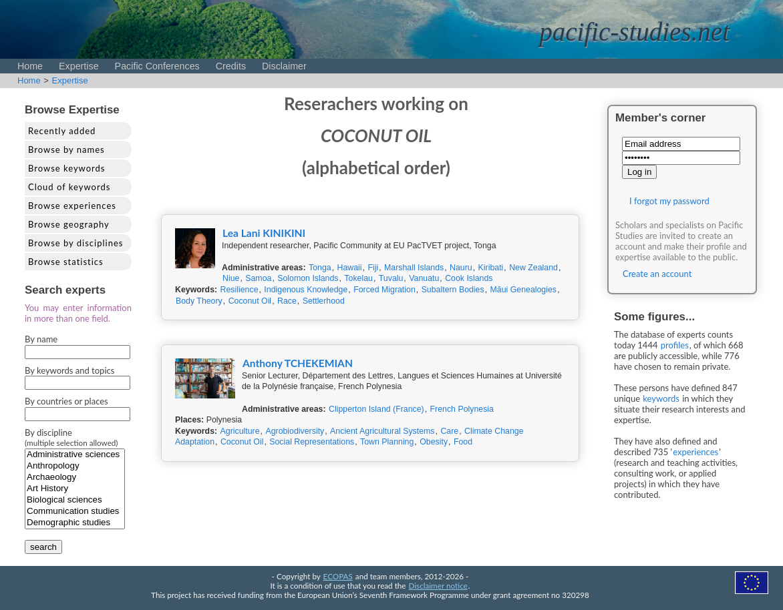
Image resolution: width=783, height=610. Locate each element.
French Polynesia (462, 409)
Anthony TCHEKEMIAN (298, 363)
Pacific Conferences (157, 66)
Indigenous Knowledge (305, 289)
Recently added (62, 130)
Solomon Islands (307, 278)
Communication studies (74, 511)
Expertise (79, 66)
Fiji (372, 267)
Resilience (239, 289)
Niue (230, 278)
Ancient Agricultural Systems (382, 431)
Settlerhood (324, 301)
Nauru (461, 267)
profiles (675, 345)
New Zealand (533, 267)
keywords (661, 398)
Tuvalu (391, 278)
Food (463, 441)
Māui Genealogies (523, 289)
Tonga (320, 267)
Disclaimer (284, 66)
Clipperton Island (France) (376, 409)
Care (449, 431)
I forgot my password (669, 201)
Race (287, 301)
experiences (695, 451)
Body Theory (199, 301)
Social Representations (311, 441)
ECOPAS (338, 576)
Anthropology (74, 466)
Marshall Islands (414, 267)
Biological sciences (74, 500)
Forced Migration (384, 289)
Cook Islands (468, 278)
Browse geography (69, 224)
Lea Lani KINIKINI (263, 233)
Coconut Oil (250, 301)
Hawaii (349, 267)
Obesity (434, 441)
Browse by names (66, 149)
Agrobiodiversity (294, 431)
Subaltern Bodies (453, 289)
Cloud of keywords (69, 187)
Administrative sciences (74, 455)
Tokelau (358, 278)
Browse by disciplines (75, 243)
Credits (231, 66)
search (43, 547)
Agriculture (240, 431)
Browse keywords (67, 168)
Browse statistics (66, 261)
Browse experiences (72, 205)
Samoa (258, 278)
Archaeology (74, 477)
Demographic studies (74, 523)
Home (30, 66)
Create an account (657, 273)
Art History (74, 489)
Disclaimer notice (438, 585)
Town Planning (387, 441)
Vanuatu (424, 278)
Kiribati (491, 267)
